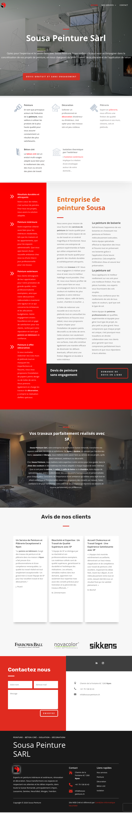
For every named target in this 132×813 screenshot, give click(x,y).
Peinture (100, 777)
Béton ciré (101, 786)
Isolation (100, 790)
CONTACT (124, 5)
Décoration (101, 781)
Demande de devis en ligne (111, 373)
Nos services (102, 772)
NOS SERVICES (107, 5)
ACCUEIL (94, 5)
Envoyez (49, 713)
